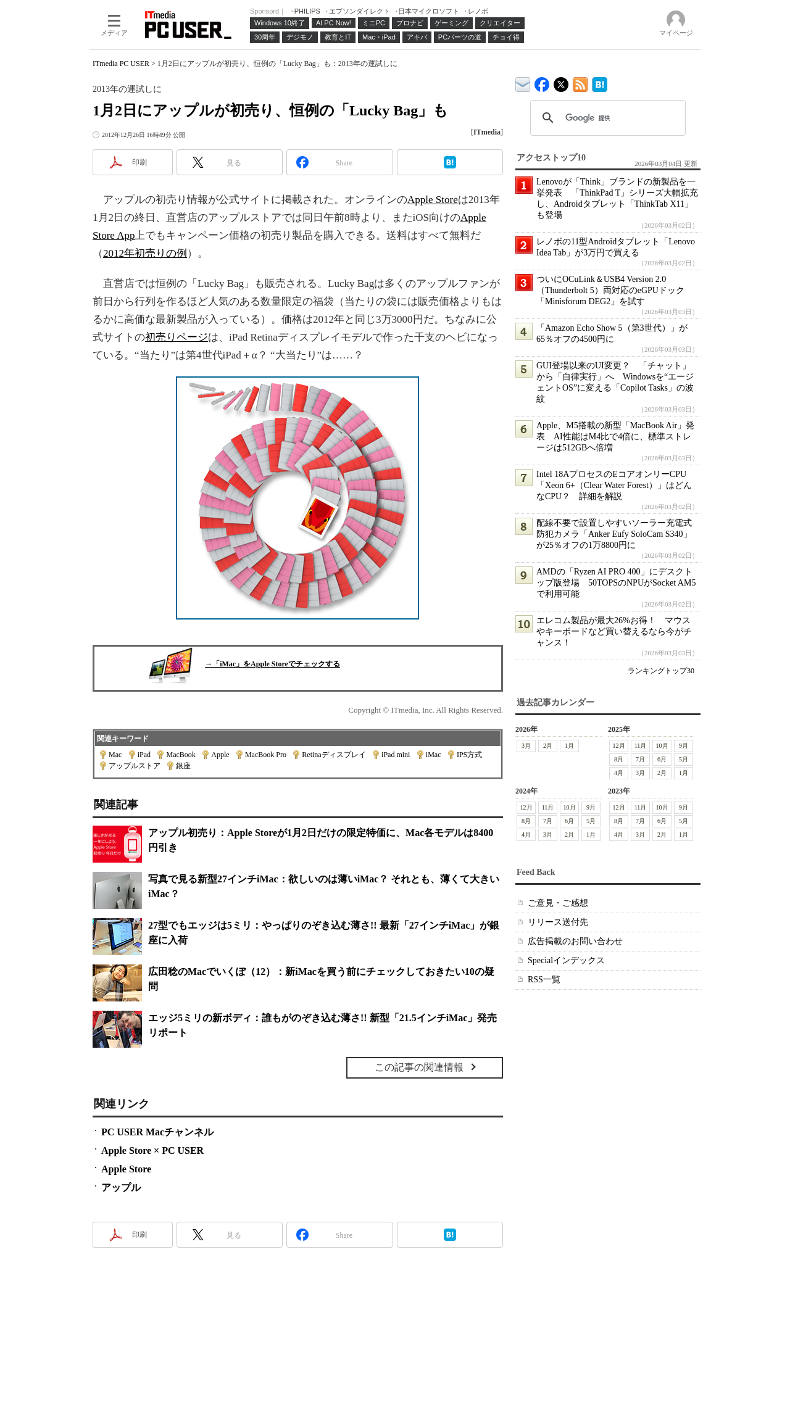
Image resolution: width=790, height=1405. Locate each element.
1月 (569, 745)
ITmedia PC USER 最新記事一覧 (580, 82)
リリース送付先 (558, 922)
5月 (683, 759)
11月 (640, 745)
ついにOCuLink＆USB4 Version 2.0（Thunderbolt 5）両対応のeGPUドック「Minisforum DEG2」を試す (610, 290)
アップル (121, 1187)
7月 (640, 759)
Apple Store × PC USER (152, 1150)
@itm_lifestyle (561, 81)
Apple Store (432, 199)
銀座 (183, 765)
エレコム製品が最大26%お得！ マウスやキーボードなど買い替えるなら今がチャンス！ (614, 631)
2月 (547, 745)
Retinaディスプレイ (333, 754)
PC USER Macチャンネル (157, 1132)
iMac (433, 754)
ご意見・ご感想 (558, 903)
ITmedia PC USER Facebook (542, 81)
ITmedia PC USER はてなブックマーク (599, 82)
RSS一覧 (544, 979)
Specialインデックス (566, 960)
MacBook (180, 754)
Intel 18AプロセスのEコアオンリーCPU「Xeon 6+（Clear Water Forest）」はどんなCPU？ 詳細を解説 (614, 485)
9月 (683, 745)
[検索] (606, 117)
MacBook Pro (265, 754)
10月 (662, 745)
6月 (662, 759)
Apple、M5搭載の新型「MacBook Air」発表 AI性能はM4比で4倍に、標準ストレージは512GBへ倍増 (615, 436)
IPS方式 (469, 754)
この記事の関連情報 (419, 1067)
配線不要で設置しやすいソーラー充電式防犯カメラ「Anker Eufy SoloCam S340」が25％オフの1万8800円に (614, 534)
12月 (619, 745)
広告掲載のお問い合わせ (575, 941)
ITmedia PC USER (121, 63)
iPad (144, 754)
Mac (115, 754)
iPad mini (395, 754)
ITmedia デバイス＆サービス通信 (523, 82)
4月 (618, 772)
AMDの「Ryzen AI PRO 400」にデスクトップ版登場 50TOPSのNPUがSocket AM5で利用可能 (616, 583)
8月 (618, 759)
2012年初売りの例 (145, 253)
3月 (526, 745)
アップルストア (134, 765)
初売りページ (176, 337)
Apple (220, 754)
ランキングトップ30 (661, 670)
